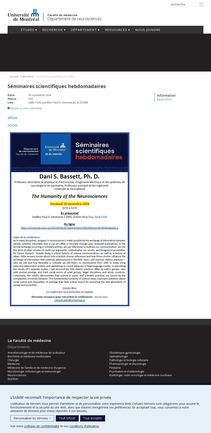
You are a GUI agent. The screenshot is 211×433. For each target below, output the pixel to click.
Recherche (52, 30)
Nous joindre (148, 30)
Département (84, 30)
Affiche (12, 118)
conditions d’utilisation (84, 426)
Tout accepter (92, 418)
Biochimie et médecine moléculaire (29, 356)
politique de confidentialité (41, 426)
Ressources (116, 30)
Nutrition (13, 379)
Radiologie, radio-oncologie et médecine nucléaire (140, 375)
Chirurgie (13, 360)
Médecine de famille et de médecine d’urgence (37, 368)
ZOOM (12, 125)
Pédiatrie (115, 368)
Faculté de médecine (62, 15)
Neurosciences (17, 375)
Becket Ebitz (164, 99)
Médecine (14, 364)
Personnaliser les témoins (32, 418)
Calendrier (27, 76)
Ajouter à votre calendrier (25, 108)
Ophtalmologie (118, 356)
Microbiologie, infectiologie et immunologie (34, 371)
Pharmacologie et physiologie (127, 364)
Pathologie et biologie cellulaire (128, 360)
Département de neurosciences (74, 18)
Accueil (13, 30)
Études (27, 30)
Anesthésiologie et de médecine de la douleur (36, 352)
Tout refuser (67, 418)
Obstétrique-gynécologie (124, 352)
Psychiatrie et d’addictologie (126, 371)
